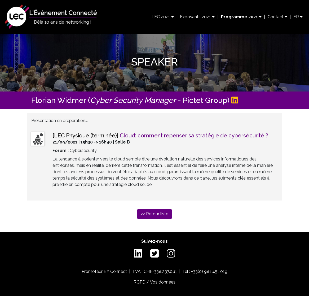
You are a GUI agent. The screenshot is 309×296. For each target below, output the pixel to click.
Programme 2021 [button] (241, 16)
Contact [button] (277, 16)
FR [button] (298, 16)
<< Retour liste (154, 213)
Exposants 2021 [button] (197, 16)
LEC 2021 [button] (163, 16)
